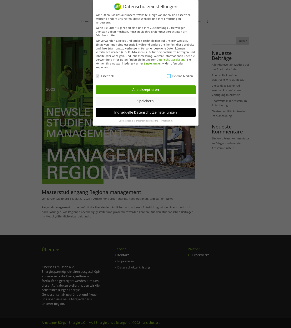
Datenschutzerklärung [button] (147, 118)
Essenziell (105, 73)
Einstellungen (153, 61)
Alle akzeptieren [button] (145, 87)
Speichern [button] (145, 98)
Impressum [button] (167, 118)
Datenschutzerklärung (171, 57)
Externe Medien (180, 73)
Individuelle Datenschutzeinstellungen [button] (145, 109)
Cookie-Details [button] (126, 118)
